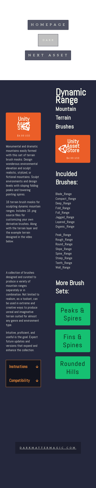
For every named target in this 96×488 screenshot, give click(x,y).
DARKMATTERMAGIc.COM (48, 447)
